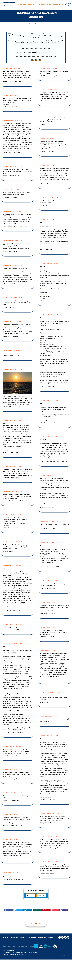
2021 (44, 49)
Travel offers (35, 939)
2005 (33, 56)
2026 (23, 49)
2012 (46, 53)
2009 (17, 56)
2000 (54, 56)
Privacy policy (46, 939)
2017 (25, 53)
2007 (25, 56)
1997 (40, 60)
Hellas (35, 955)
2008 (21, 56)
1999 (32, 60)
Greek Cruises (22, 4)
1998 (36, 60)
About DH (6, 939)
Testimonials (15, 939)
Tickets (61, 4)
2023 (36, 49)
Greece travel (32, 24)
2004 (38, 56)
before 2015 (41, 896)
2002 (46, 56)
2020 (48, 49)
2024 (31, 49)
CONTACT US (36, 924)
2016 (29, 53)
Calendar (55, 939)
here (63, 654)
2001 (50, 56)
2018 (21, 53)
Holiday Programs (41, 4)
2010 (54, 53)
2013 (42, 53)
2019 (17, 53)
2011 (50, 53)
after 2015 (30, 896)
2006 (29, 56)
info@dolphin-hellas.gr (10, 954)
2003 (42, 56)
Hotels (49, 4)
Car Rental (55, 4)
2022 (40, 49)
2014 (38, 53)
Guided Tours (31, 4)
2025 (27, 49)
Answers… (25, 939)
